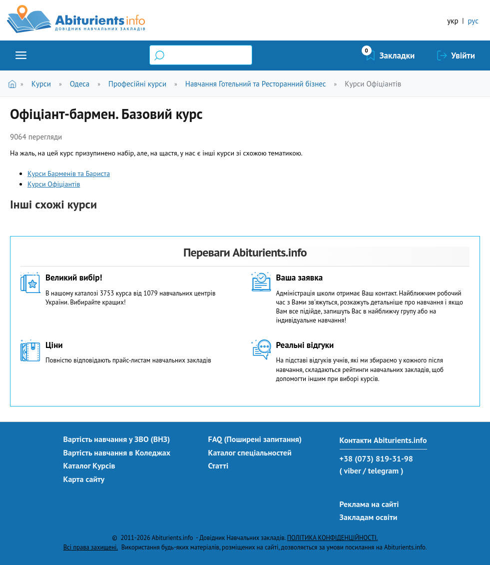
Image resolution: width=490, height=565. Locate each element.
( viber (350, 471)
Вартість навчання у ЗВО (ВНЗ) (116, 439)
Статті (218, 465)
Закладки (397, 55)
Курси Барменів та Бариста (68, 173)
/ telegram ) (383, 471)
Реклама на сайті (369, 504)
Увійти (463, 55)
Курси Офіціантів (373, 83)
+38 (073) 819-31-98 (376, 459)
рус (473, 21)
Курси (41, 83)
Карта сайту (84, 479)
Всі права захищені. (90, 547)
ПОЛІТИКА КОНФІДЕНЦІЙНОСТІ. (332, 538)
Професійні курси (137, 83)
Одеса (80, 83)
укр (452, 21)
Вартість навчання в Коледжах (117, 453)
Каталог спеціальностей (250, 453)
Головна (14, 83)
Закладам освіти (369, 517)
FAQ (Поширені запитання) (255, 439)
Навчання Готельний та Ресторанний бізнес (255, 83)
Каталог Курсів (89, 465)
